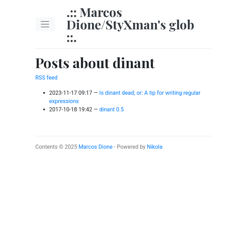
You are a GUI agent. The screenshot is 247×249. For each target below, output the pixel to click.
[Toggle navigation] (45, 24)
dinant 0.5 (111, 109)
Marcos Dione (96, 147)
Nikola (155, 147)
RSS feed (46, 77)
